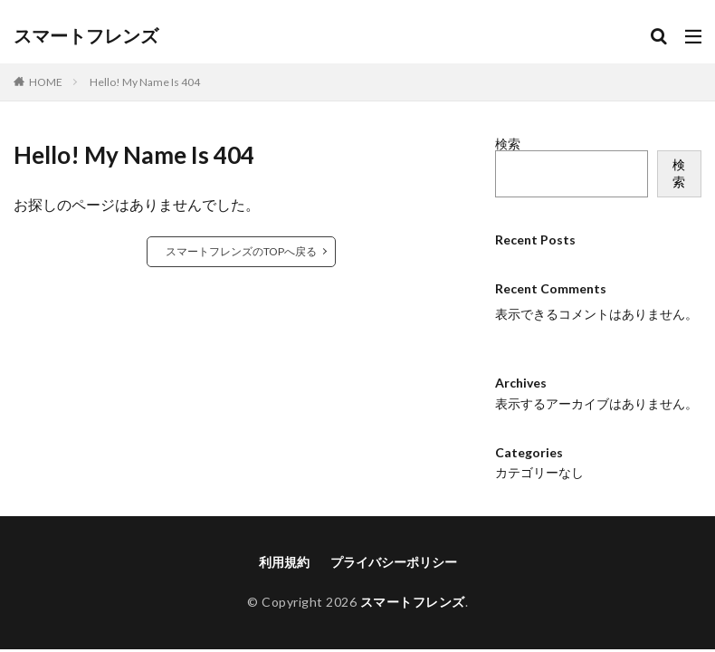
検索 (507, 143)
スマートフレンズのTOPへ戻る (241, 251)
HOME (45, 82)
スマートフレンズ (86, 36)
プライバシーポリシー (393, 546)
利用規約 (284, 546)
